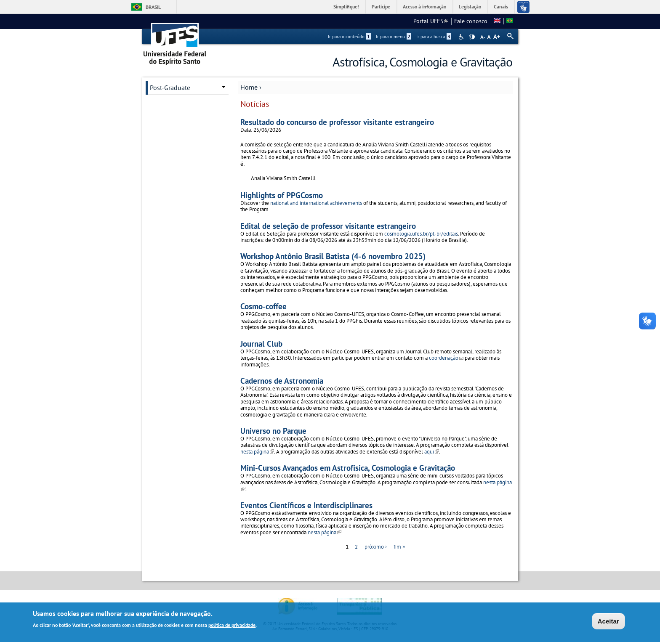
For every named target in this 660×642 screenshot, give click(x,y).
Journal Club (261, 343)
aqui (431, 451)
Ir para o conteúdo (349, 37)
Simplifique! (346, 6)
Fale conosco (470, 21)
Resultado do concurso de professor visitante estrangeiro (337, 122)
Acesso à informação (424, 6)
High (472, 37)
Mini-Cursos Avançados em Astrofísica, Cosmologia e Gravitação (347, 467)
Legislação (470, 6)
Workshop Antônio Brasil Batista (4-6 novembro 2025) (333, 256)
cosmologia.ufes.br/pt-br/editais (421, 233)
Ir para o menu (393, 37)
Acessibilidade (462, 37)
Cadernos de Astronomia (281, 380)
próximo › (376, 546)
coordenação (446, 357)
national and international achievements (316, 203)
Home (249, 87)
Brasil (153, 7)
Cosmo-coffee (263, 306)
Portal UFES (430, 21)
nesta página (257, 451)
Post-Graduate (170, 87)
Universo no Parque (273, 430)
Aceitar (608, 622)
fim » (399, 546)
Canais (501, 6)
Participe (381, 6)
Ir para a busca (433, 37)
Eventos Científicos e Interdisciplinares (306, 505)
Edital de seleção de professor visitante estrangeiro (328, 225)
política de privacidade (231, 626)
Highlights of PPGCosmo (281, 195)
